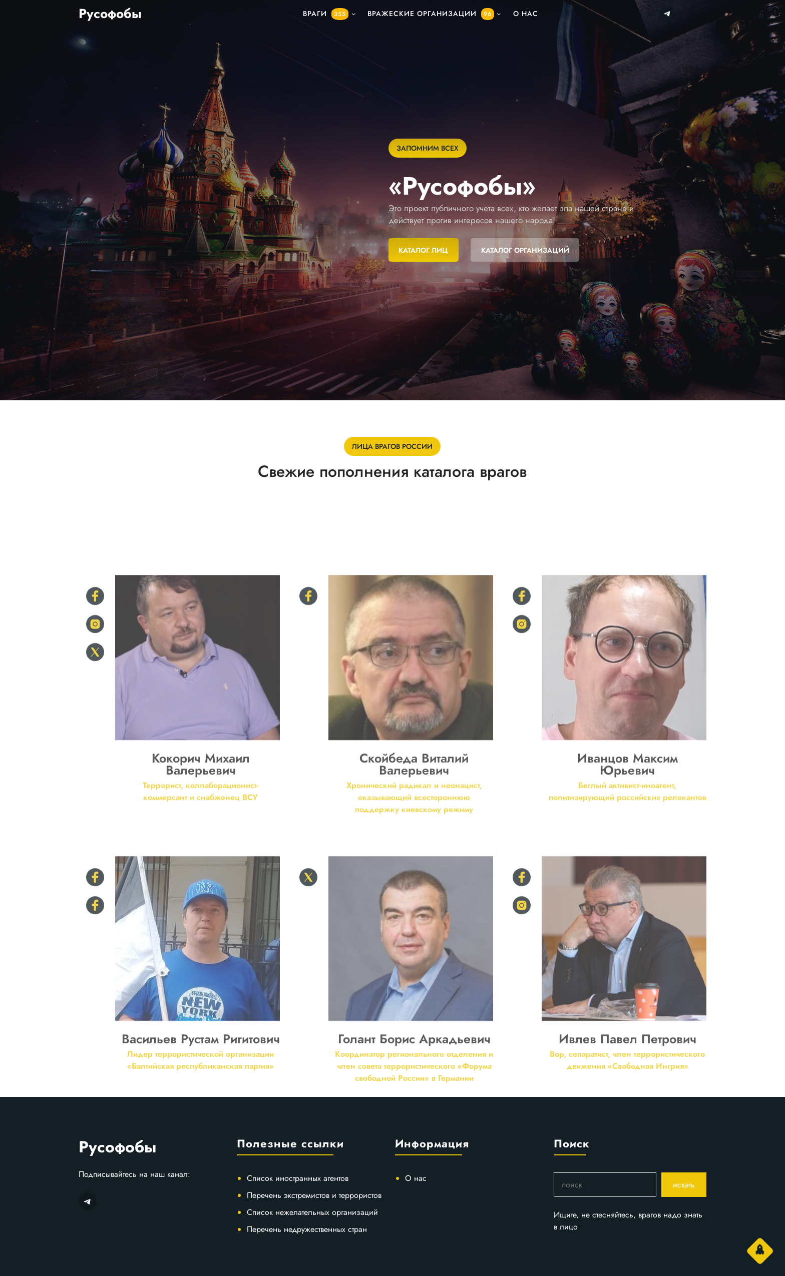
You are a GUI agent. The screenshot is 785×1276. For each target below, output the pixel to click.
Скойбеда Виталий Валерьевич (414, 846)
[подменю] (353, 14)
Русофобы (110, 13)
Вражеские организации (430, 14)
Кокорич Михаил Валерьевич (201, 846)
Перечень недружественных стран (307, 1229)
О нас (416, 1178)
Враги (325, 14)
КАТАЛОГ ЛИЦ (423, 250)
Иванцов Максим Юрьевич (627, 846)
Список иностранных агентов (297, 1178)
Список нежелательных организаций (312, 1212)
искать (684, 1184)
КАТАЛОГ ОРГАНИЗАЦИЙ (525, 250)
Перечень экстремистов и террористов (314, 1195)
